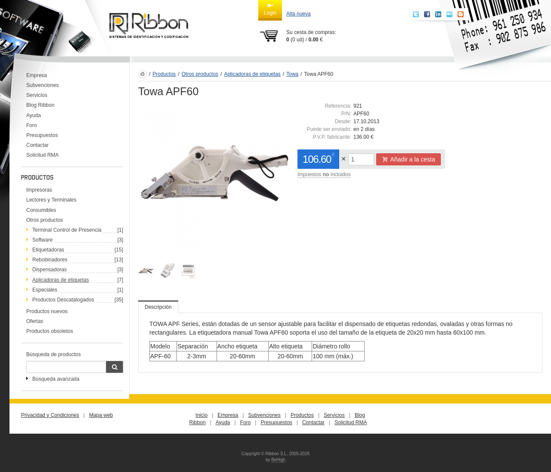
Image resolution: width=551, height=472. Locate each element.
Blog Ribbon (40, 105)
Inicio (201, 415)
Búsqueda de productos (53, 354)
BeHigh (278, 459)
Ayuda (33, 115)
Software (42, 240)
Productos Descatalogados (63, 300)
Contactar (37, 145)
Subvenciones (42, 85)
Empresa (36, 75)
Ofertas (34, 321)
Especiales (44, 290)
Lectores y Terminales (51, 200)
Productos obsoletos (49, 331)
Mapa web (101, 415)
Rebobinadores (49, 260)
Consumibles (41, 210)
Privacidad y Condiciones (50, 415)
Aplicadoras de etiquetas (60, 280)
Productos (164, 74)
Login (270, 9)
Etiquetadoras (48, 250)
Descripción (158, 307)
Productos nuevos (47, 311)
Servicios (36, 95)
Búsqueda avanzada (55, 379)
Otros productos (44, 220)
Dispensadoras (49, 270)
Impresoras (39, 190)
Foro (31, 125)
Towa (292, 74)
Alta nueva (298, 14)
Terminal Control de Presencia (67, 230)
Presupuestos (42, 135)
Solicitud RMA (42, 155)
